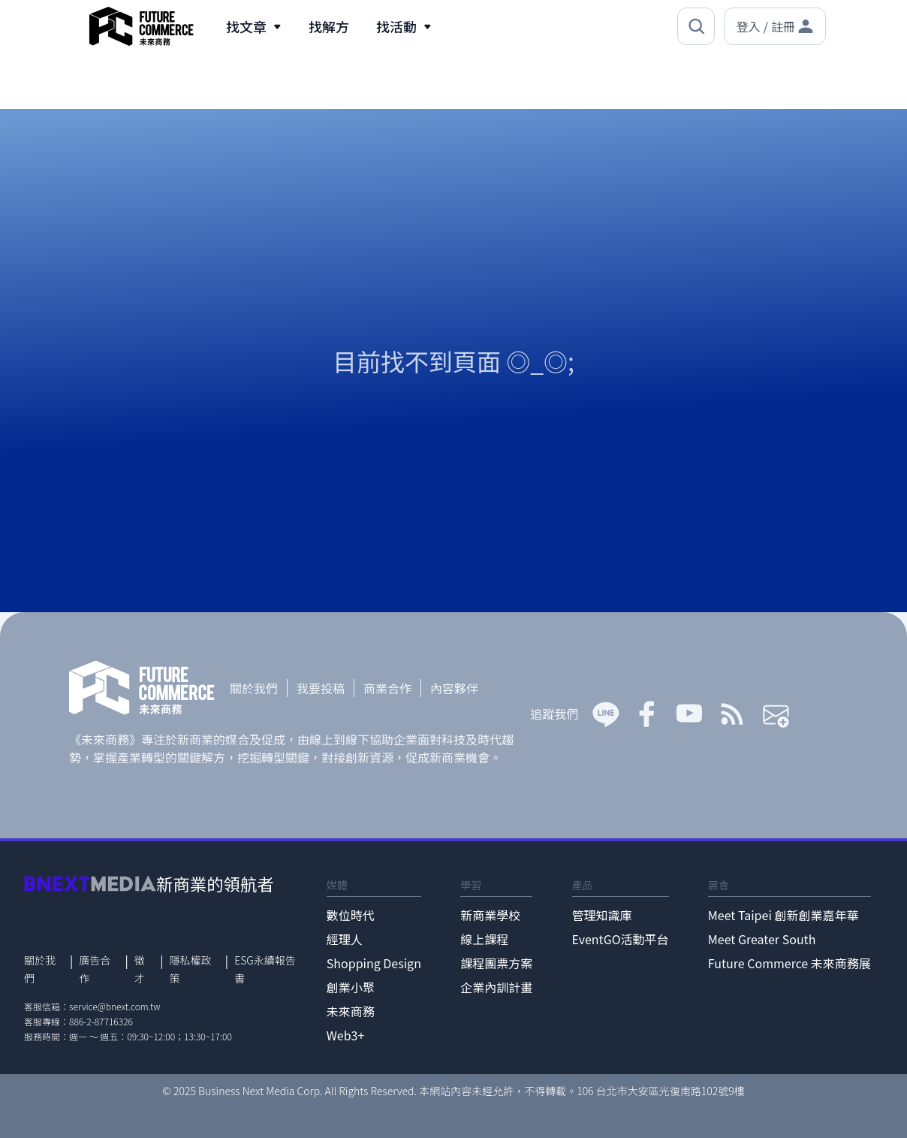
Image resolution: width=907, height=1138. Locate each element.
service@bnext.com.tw (115, 1006)
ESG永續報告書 (265, 969)
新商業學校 (490, 915)
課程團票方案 (496, 963)
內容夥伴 (454, 688)
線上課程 (484, 939)
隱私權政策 (191, 969)
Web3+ (346, 1035)
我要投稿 (321, 688)
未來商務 (351, 1011)
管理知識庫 (602, 915)
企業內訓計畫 (496, 987)
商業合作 (387, 688)
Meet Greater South (761, 939)
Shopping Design (374, 963)
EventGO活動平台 (620, 939)
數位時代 (351, 915)
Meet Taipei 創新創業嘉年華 (783, 915)
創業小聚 (351, 987)
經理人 (345, 939)
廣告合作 (94, 969)
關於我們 (254, 688)
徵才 (139, 969)
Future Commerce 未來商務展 (789, 963)
